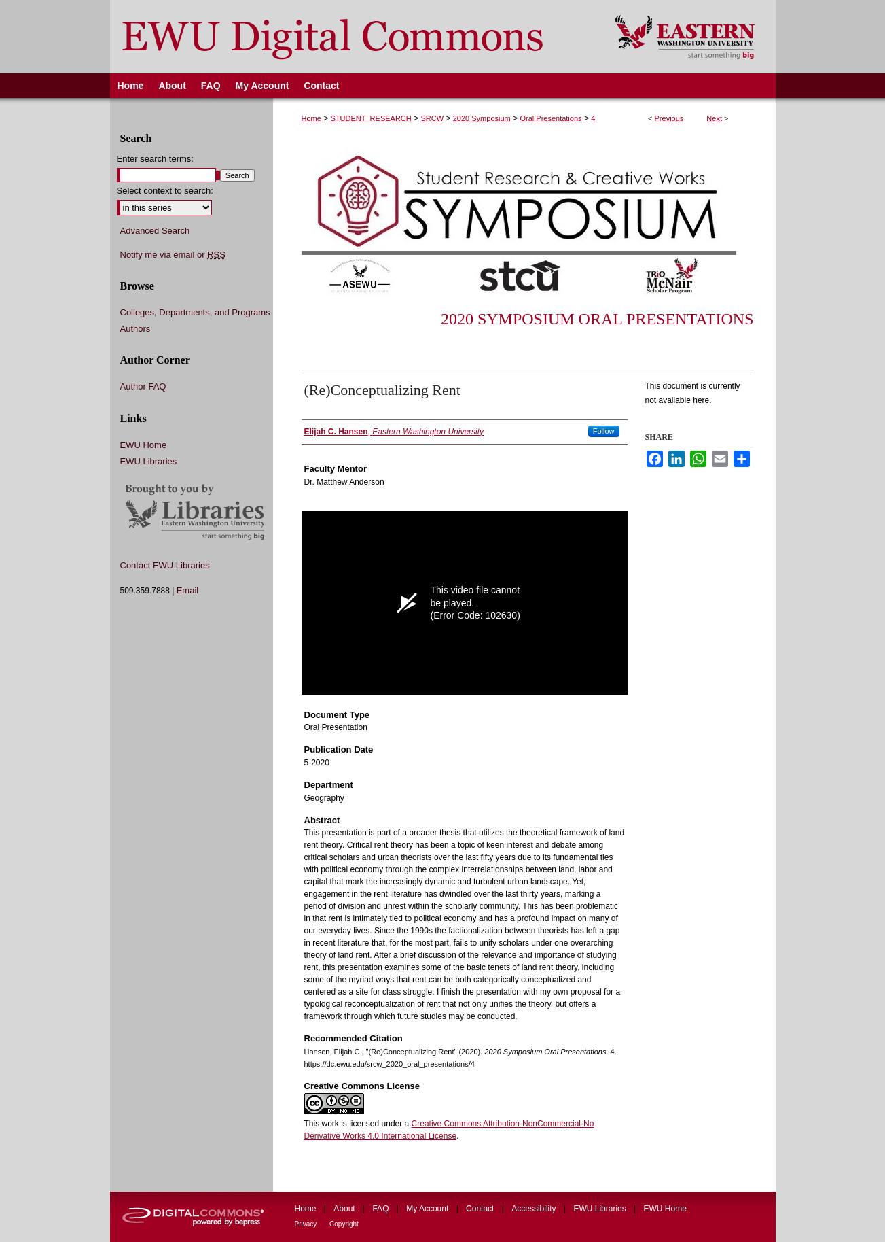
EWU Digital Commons (353, 36)
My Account (428, 1208)
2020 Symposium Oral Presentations (597, 319)
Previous (669, 118)
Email (188, 590)
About (345, 1208)
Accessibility (534, 1208)
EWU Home (143, 445)
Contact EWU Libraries (165, 565)
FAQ (381, 1208)
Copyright (344, 1224)
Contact (481, 1208)
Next (714, 118)
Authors (135, 329)
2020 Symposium (482, 118)
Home (311, 118)
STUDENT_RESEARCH (371, 118)
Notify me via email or (172, 254)
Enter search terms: (155, 159)
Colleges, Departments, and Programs (195, 312)
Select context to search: (165, 191)
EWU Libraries (148, 461)
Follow (604, 431)
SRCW (432, 118)
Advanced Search (155, 231)
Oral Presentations (550, 118)
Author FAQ (143, 386)
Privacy (307, 1224)
